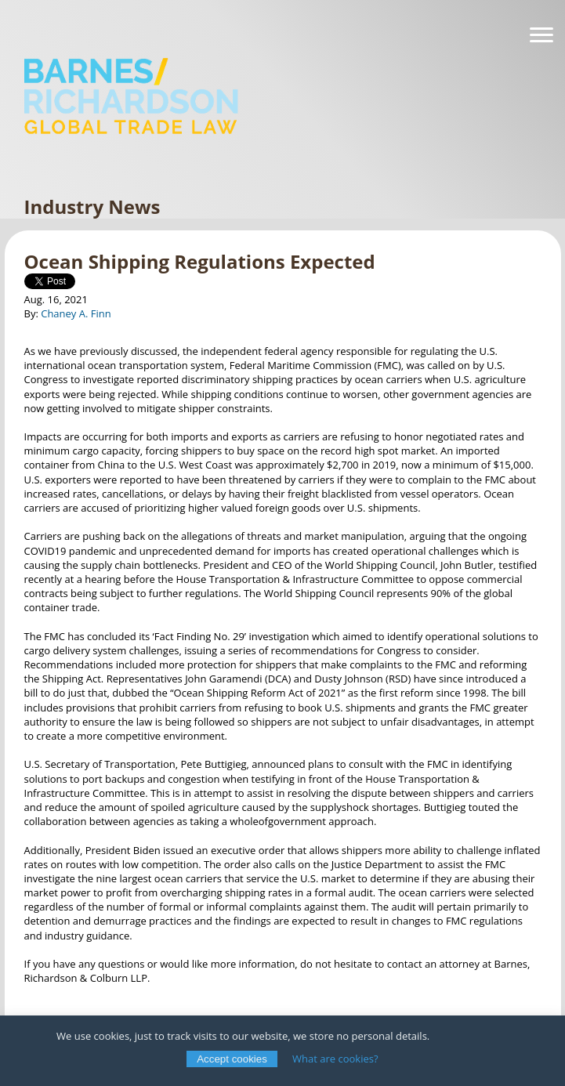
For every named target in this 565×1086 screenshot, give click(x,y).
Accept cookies (232, 1059)
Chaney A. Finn (76, 313)
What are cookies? (335, 1059)
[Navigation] (541, 35)
